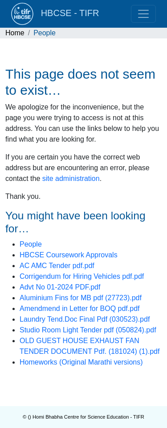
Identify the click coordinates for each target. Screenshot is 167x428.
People (31, 244)
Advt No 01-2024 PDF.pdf (60, 287)
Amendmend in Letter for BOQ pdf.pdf (79, 308)
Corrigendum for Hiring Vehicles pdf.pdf (82, 276)
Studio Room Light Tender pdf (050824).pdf (88, 330)
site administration (71, 178)
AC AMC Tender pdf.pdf (57, 265)
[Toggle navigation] (143, 14)
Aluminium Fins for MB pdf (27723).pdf (81, 298)
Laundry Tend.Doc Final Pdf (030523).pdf (85, 319)
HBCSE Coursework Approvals (69, 255)
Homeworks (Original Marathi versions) (81, 362)
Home (14, 33)
